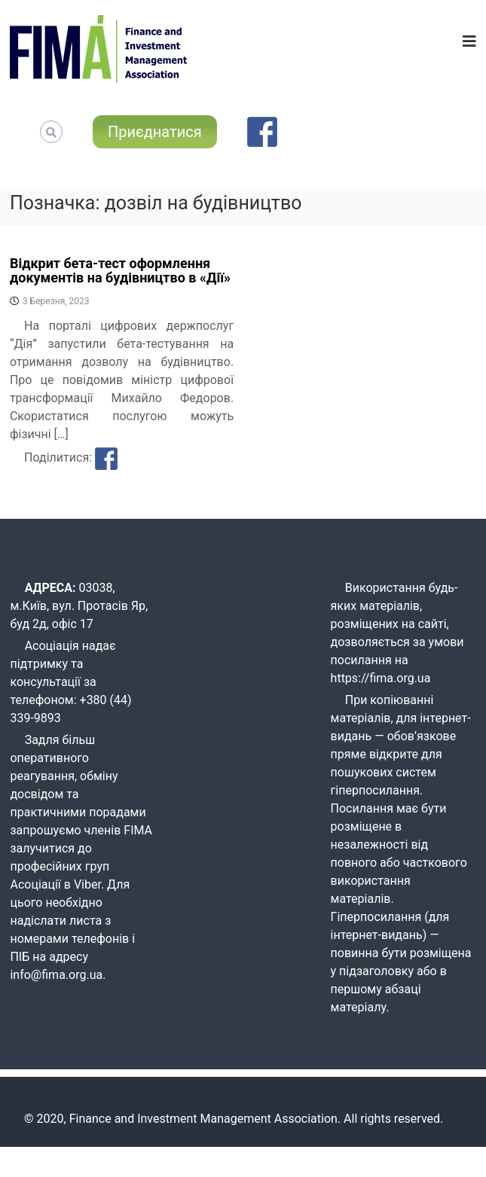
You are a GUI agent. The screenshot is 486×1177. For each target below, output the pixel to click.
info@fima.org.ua (56, 975)
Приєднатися (155, 132)
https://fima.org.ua (381, 678)
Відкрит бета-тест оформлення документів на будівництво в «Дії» (120, 270)
